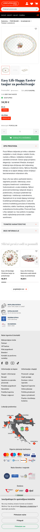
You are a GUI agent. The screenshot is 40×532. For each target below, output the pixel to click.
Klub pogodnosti (7, 349)
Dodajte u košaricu (20, 138)
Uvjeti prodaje (26, 377)
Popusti (3, 15)
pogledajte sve (18, 289)
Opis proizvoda (20, 146)
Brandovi (4, 352)
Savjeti (15, 15)
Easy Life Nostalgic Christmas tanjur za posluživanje (7, 273)
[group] (20, 45)
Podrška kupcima (7, 392)
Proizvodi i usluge (27, 374)
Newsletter (5, 389)
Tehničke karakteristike (20, 224)
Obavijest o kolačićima (28, 506)
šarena (5, 110)
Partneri (4, 343)
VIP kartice (5, 346)
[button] (36, 262)
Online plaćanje (26, 389)
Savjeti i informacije (8, 374)
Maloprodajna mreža (8, 340)
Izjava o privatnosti (28, 395)
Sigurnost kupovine (28, 386)
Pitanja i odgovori (7, 395)
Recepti (9, 15)
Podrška (22, 15)
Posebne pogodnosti (8, 386)
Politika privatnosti (28, 392)
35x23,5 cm (6, 118)
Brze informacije (20, 231)
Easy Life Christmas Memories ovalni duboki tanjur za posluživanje (28, 273)
